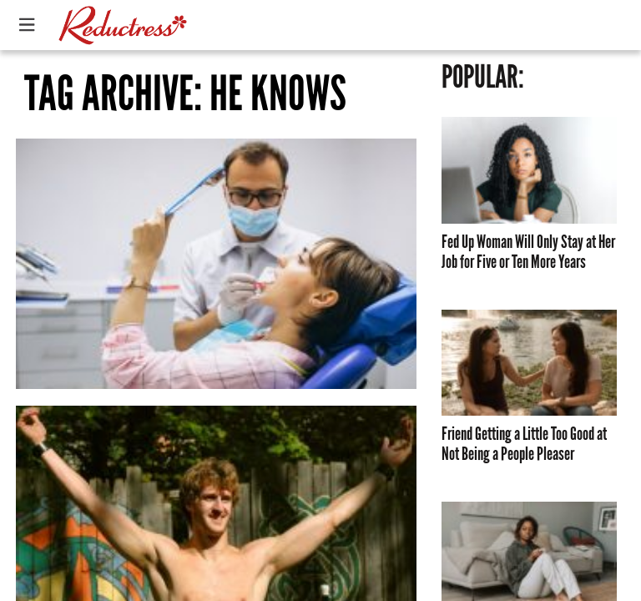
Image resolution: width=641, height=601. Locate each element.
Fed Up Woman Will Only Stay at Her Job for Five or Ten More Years (528, 252)
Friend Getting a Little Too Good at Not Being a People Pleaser (524, 444)
